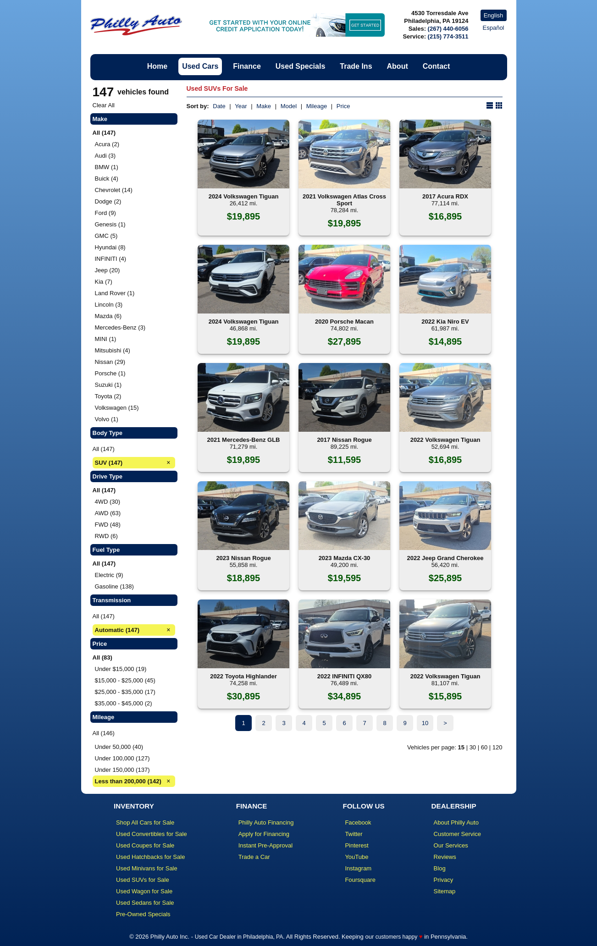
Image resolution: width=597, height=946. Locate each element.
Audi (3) (105, 155)
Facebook (358, 822)
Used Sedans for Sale (145, 902)
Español (493, 27)
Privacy (443, 879)
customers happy (396, 937)
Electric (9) (109, 575)
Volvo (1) (106, 419)
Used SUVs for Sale (142, 879)
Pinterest (356, 845)
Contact (436, 66)
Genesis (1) (110, 224)
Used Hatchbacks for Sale (150, 856)
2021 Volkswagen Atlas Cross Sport (344, 200)
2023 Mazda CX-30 (344, 558)
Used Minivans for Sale (146, 868)
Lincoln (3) (109, 304)
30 (473, 747)
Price (343, 106)
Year (241, 106)
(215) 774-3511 (448, 36)
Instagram (358, 868)
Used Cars (200, 66)
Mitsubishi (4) (112, 350)
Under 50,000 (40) (119, 746)
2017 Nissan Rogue (344, 439)
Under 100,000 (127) (122, 758)
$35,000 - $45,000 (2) (123, 703)
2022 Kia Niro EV (445, 321)
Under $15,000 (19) (121, 669)
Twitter (353, 833)
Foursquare (360, 879)
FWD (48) (108, 524)
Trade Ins (356, 66)
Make (263, 106)
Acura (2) (107, 144)
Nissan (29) (110, 361)
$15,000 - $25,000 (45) (125, 680)
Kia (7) (103, 281)
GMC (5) (106, 235)
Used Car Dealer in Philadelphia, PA (239, 937)
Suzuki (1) (108, 384)
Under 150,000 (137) (122, 769)
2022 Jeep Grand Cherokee (445, 558)
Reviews (445, 856)
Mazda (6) (108, 316)
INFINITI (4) (111, 258)
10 (425, 723)
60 (484, 747)
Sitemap (445, 891)
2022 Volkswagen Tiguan (445, 439)
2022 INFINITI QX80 (344, 676)
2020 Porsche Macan (344, 321)
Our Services (451, 845)
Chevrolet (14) (114, 190)
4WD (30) (108, 501)
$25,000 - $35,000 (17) (125, 691)
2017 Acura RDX (445, 196)
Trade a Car (254, 856)
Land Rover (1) (115, 293)
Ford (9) (105, 212)
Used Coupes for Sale (145, 845)
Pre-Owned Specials (143, 914)
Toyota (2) (108, 396)
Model (289, 106)
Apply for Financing (263, 833)
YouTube (356, 856)
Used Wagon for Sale (144, 891)
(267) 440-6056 (448, 28)
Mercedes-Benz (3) (120, 327)
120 (497, 747)
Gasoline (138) (114, 586)
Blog (440, 868)
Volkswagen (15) (117, 407)
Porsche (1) (110, 373)
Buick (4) (106, 178)
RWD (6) (106, 536)
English (493, 15)
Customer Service (457, 833)
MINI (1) (105, 339)
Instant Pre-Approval (265, 845)
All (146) (104, 733)
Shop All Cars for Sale (145, 822)
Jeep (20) (107, 270)
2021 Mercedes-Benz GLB (243, 439)
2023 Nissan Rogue (243, 558)
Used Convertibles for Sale (151, 833)
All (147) (104, 449)
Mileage (316, 106)
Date (219, 106)
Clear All (104, 105)
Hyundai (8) (110, 247)
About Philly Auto (456, 822)
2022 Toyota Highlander (243, 676)
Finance (246, 66)
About (397, 66)
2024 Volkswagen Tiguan (244, 196)
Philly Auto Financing (266, 822)
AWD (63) (108, 513)
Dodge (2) (108, 201)
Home (157, 66)
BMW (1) (106, 167)
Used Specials (301, 66)
